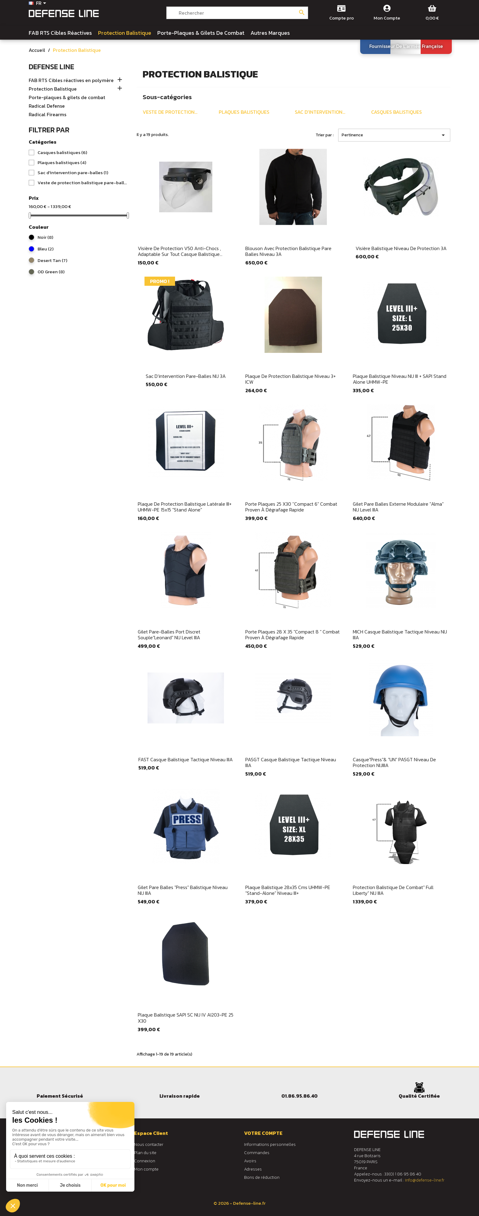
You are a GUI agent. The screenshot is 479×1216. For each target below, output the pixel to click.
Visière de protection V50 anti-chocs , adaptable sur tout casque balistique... (180, 251)
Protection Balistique (53, 89)
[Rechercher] (237, 12)
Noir (45, 237)
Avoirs (250, 1161)
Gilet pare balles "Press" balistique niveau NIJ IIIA (183, 890)
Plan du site (145, 1153)
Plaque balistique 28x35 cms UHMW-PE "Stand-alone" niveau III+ (287, 890)
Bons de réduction (262, 1177)
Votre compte (263, 1133)
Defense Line (51, 66)
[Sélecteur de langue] (38, 3)
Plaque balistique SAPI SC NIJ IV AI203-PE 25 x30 (185, 1017)
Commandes (256, 1153)
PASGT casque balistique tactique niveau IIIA (290, 762)
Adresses (253, 1169)
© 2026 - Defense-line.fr (239, 1203)
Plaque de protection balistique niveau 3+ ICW (290, 379)
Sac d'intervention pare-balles (73, 173)
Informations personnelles (270, 1144)
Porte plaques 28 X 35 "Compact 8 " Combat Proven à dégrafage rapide (292, 634)
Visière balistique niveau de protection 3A (401, 248)
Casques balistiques (62, 152)
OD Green (51, 272)
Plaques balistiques (62, 163)
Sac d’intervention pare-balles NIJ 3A (186, 376)
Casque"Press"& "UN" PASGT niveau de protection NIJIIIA (394, 762)
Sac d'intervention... (320, 112)
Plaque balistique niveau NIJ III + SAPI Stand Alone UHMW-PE (399, 379)
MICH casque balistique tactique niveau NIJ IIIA (400, 634)
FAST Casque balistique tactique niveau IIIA (185, 759)
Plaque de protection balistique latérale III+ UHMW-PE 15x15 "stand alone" (185, 507)
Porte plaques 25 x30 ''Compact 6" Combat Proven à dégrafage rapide (291, 507)
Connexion (144, 1161)
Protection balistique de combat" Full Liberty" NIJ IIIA (393, 890)
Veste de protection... (170, 112)
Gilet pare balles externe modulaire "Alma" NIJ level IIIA (398, 507)
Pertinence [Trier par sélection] (394, 135)
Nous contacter (148, 1144)
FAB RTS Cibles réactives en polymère (71, 80)
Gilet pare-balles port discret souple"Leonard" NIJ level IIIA (169, 634)
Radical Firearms (47, 114)
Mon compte (146, 1169)
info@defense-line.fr (424, 1180)
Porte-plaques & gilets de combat (67, 97)
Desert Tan (52, 260)
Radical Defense (47, 106)
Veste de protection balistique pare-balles (82, 183)
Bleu (45, 249)
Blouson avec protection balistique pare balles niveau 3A (288, 251)
